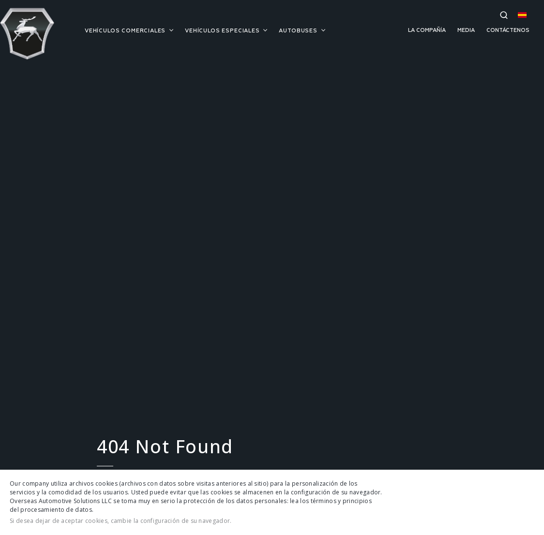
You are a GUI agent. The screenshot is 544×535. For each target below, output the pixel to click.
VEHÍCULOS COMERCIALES (129, 30)
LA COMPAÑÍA (427, 30)
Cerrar (526, 502)
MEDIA (466, 30)
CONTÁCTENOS (507, 30)
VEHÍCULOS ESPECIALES (226, 30)
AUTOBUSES (302, 30)
